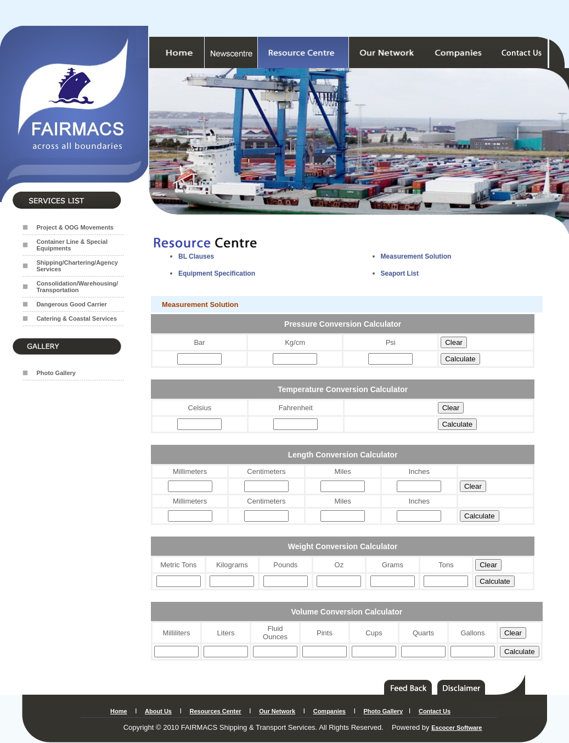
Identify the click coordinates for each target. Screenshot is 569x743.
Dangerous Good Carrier (71, 304)
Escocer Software (456, 727)
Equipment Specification (216, 273)
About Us (158, 711)
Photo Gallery (56, 373)
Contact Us (434, 711)
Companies (329, 711)
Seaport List (400, 273)
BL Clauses (196, 256)
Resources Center (215, 711)
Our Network (277, 711)
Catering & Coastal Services (76, 318)
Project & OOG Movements (75, 227)
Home (118, 711)
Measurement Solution (416, 256)
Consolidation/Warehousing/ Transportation (77, 286)
